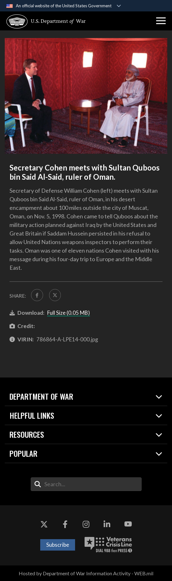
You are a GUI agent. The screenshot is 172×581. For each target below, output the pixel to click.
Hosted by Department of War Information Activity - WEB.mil (86, 573)
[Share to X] (55, 295)
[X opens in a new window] (44, 524)
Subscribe (57, 544)
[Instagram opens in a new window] (86, 524)
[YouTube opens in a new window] (128, 524)
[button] (161, 20)
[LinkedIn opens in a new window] (107, 524)
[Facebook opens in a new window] (65, 524)
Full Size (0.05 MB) (68, 312)
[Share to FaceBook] (37, 295)
